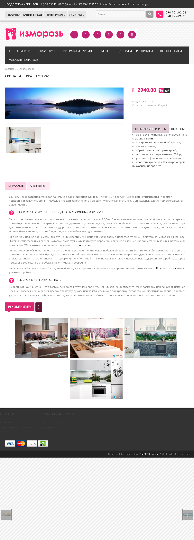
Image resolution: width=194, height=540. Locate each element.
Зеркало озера (25, 69)
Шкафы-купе (47, 51)
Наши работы (56, 14)
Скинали (24, 51)
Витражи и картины (79, 51)
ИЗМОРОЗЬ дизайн (149, 453)
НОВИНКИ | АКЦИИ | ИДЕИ (24, 14)
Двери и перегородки (137, 51)
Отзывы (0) (38, 185)
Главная (9, 69)
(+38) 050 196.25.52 (87, 4)
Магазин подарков (24, 60)
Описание (15, 185)
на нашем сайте (84, 245)
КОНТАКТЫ (76, 14)
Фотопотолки (172, 51)
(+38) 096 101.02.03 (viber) (57, 4)
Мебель (107, 51)
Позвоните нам (166, 268)
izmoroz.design (139, 4)
